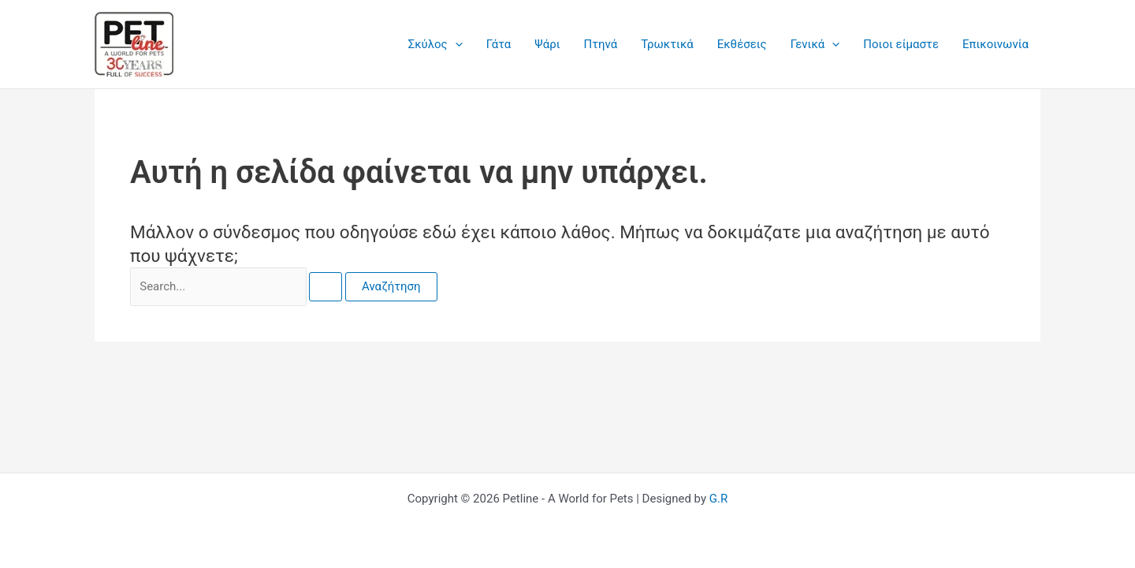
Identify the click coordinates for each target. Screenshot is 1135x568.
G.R (718, 498)
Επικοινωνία (995, 44)
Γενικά (815, 44)
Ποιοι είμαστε (901, 44)
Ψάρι (547, 44)
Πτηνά (601, 44)
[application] (455, 44)
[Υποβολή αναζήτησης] (325, 286)
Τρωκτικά (667, 44)
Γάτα (499, 44)
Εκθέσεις (742, 44)
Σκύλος (435, 44)
